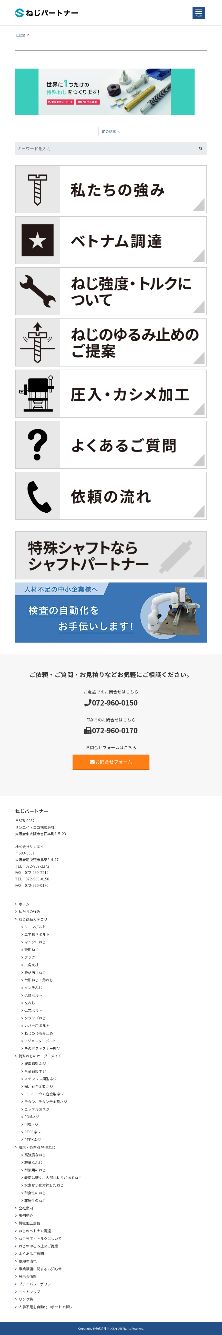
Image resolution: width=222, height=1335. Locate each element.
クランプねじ (35, 1018)
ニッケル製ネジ (36, 1109)
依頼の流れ (28, 1261)
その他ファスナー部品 (42, 1048)
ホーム (24, 904)
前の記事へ (111, 132)
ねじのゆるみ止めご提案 (38, 1246)
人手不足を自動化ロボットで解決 (46, 1307)
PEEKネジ (32, 1139)
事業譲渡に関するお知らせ (40, 1269)
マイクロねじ (35, 942)
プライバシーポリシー (37, 1284)
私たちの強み (29, 912)
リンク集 (26, 1299)
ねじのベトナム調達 (35, 1231)
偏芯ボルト (33, 1010)
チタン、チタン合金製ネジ (45, 1101)
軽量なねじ (33, 1162)
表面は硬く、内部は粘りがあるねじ (53, 1178)
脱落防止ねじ (35, 972)
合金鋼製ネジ (35, 1071)
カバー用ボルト (36, 1025)
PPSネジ (31, 1124)
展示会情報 (28, 1276)
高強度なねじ (35, 1155)
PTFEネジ (32, 1132)
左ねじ (29, 1003)
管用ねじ (31, 949)
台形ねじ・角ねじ (38, 980)
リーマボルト (35, 927)
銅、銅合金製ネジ (38, 1086)
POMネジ (31, 1117)
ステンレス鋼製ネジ (40, 1079)
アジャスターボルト (40, 1041)
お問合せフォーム (111, 761)
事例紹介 (26, 1216)
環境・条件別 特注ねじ (37, 1147)
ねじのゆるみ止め (38, 1033)
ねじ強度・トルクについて (40, 1238)
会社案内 (26, 1208)
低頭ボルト (33, 995)
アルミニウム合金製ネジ (44, 1094)
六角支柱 (31, 965)
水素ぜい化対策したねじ (44, 1185)
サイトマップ (29, 1292)
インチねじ (33, 987)
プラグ (29, 957)
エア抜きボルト (36, 934)
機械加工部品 (29, 1223)
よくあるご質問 (31, 1254)
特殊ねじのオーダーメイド (40, 1056)
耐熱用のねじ (35, 1170)
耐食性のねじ (35, 1193)
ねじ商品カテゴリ (33, 919)
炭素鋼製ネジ (35, 1063)
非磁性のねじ (35, 1200)
